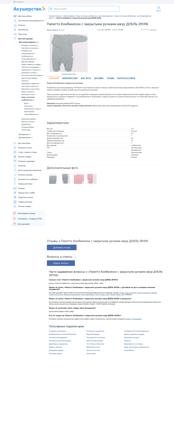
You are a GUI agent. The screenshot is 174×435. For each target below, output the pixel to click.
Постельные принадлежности (28, 20)
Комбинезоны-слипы (33, 109)
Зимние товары (22, 157)
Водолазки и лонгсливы (30, 89)
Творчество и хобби (24, 193)
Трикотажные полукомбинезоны (31, 113)
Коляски (19, 25)
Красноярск (146, 293)
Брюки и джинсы (28, 92)
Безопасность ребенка (25, 179)
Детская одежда (23, 38)
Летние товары (22, 206)
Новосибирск (89, 294)
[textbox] (84, 9)
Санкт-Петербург (130, 293)
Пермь (118, 294)
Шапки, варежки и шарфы (31, 64)
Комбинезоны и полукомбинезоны (29, 57)
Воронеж (67, 294)
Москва (121, 293)
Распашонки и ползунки (31, 70)
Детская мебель (22, 16)
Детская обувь (22, 143)
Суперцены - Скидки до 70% (27, 218)
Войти (158, 9)
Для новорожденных (29, 42)
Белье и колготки (28, 122)
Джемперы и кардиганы (30, 83)
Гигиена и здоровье (24, 161)
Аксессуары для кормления (27, 170)
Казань (139, 293)
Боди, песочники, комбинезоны (28, 98)
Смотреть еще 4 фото (68, 74)
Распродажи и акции (24, 213)
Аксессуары (26, 130)
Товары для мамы (22, 184)
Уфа (122, 294)
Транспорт (20, 34)
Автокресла (20, 29)
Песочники (28, 106)
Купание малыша (22, 175)
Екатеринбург (75, 294)
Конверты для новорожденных (28, 52)
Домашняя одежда (28, 119)
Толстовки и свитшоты (30, 86)
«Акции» (128, 319)
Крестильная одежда (29, 78)
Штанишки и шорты (29, 73)
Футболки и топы (28, 94)
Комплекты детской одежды (32, 75)
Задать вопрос (61, 263)
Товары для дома (22, 202)
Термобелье (26, 124)
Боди (27, 103)
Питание (19, 166)
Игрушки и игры (22, 148)
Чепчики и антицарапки (31, 67)
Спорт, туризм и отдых (25, 152)
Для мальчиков (26, 137)
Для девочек (25, 134)
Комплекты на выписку (30, 48)
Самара (112, 294)
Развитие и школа (23, 197)
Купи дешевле (21, 224)
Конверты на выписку (30, 45)
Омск (83, 294)
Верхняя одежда (28, 62)
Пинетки (25, 81)
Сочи (96, 294)
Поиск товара (51, 9)
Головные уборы (28, 127)
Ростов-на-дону (104, 294)
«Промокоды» (136, 319)
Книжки (19, 188)
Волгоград (59, 294)
